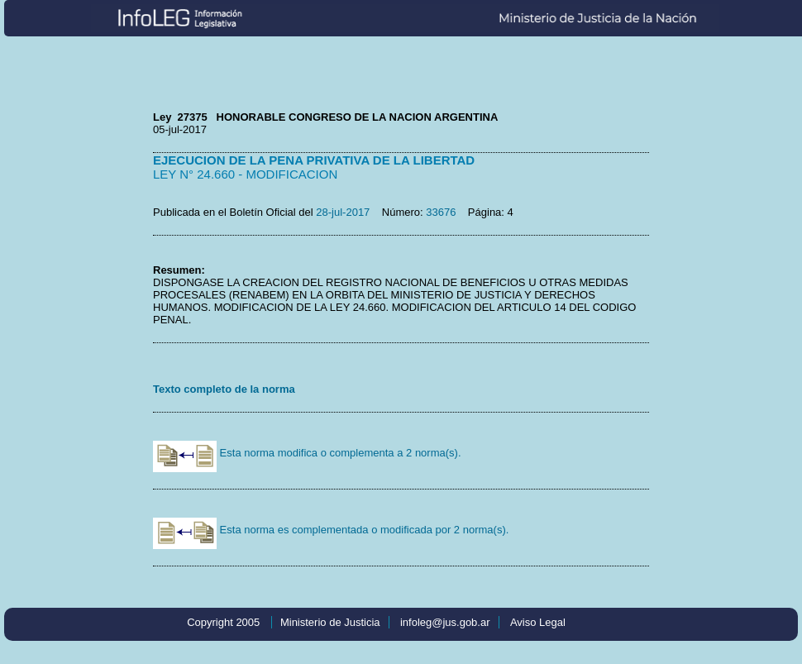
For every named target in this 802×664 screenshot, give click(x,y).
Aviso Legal (538, 622)
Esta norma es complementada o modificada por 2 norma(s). (330, 529)
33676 (441, 212)
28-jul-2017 (343, 212)
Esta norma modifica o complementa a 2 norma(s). (307, 453)
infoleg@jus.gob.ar (445, 622)
